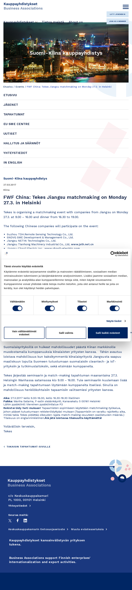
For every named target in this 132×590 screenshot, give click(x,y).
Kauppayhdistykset (18, 22)
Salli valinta (66, 332)
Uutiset (10, 133)
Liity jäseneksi (117, 14)
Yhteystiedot (15, 153)
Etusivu (8, 86)
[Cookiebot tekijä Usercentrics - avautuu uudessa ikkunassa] (113, 253)
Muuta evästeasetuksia (89, 529)
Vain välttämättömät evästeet (24, 333)
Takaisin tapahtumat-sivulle (27, 446)
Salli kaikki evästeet (108, 332)
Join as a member (117, 21)
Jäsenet (10, 104)
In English (12, 162)
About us (76, 22)
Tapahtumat (14, 114)
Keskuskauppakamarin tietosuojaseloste (38, 529)
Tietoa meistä (53, 22)
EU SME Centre (16, 124)
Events (20, 86)
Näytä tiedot (114, 321)
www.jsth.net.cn (82, 244)
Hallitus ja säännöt (21, 143)
